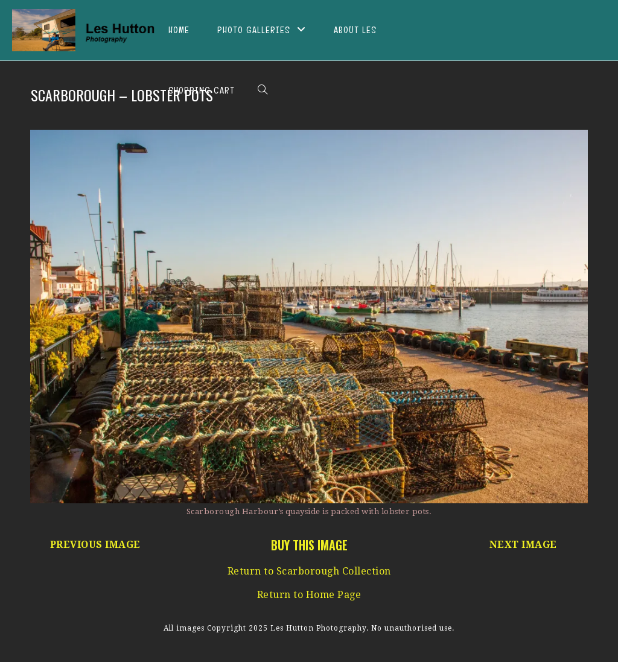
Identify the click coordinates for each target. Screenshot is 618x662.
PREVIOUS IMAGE (95, 544)
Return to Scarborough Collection (309, 571)
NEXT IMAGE (523, 544)
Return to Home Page (309, 594)
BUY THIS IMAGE (309, 545)
